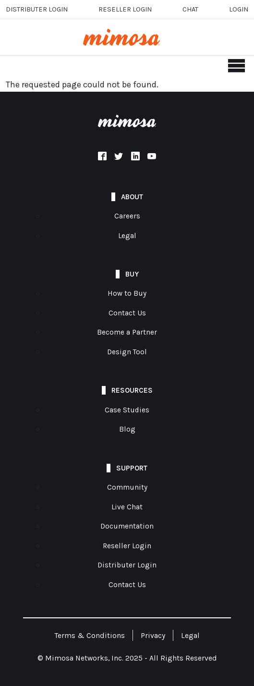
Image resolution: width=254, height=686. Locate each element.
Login (238, 9)
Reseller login (125, 9)
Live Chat (127, 507)
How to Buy (127, 293)
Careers (127, 216)
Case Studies (127, 410)
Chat (190, 9)
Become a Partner (127, 332)
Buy (132, 274)
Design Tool (127, 352)
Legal (127, 235)
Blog (127, 429)
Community (127, 487)
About (132, 197)
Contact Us (127, 313)
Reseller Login (127, 546)
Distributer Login (37, 9)
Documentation (127, 526)
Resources (132, 390)
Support (131, 468)
